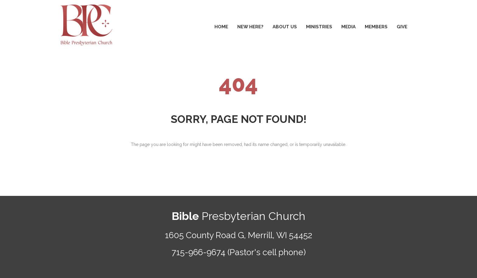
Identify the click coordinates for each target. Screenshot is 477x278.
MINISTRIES (319, 27)
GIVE (402, 27)
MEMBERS (376, 27)
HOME (221, 27)
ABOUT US (285, 27)
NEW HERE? (250, 27)
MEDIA (348, 27)
